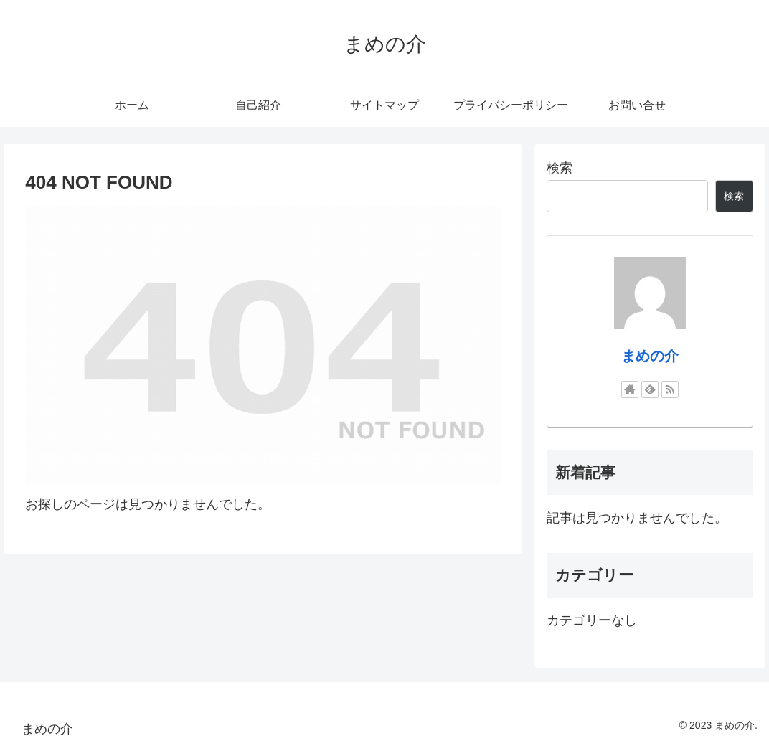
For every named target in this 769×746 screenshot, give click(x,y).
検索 (559, 168)
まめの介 (650, 356)
